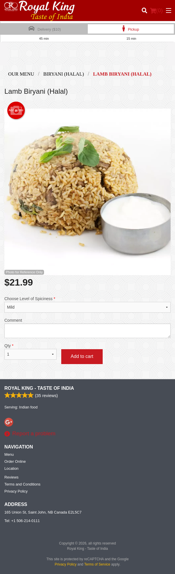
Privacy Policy (16, 491)
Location (11, 468)
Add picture (16, 110)
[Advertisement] (87, 58)
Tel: (22, 521)
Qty (30, 351)
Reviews (11, 477)
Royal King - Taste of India (39, 388)
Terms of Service (97, 564)
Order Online (15, 461)
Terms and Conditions (22, 484)
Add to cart (82, 356)
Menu (9, 454)
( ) (156, 10)
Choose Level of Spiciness (87, 304)
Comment (87, 328)
